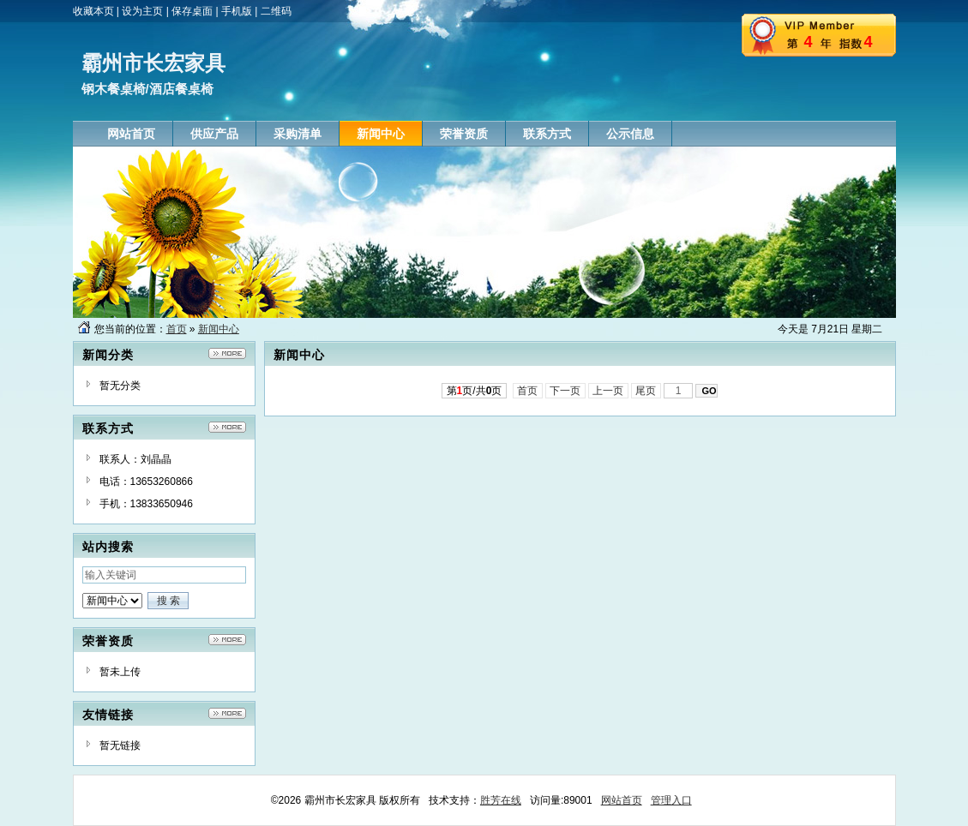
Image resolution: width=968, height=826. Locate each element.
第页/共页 (474, 391)
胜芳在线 (500, 800)
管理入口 (671, 800)
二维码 (276, 11)
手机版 (236, 11)
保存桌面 (192, 11)
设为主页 (142, 11)
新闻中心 (218, 329)
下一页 (565, 391)
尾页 (646, 391)
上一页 (608, 391)
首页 (176, 329)
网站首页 (621, 800)
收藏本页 (93, 11)
